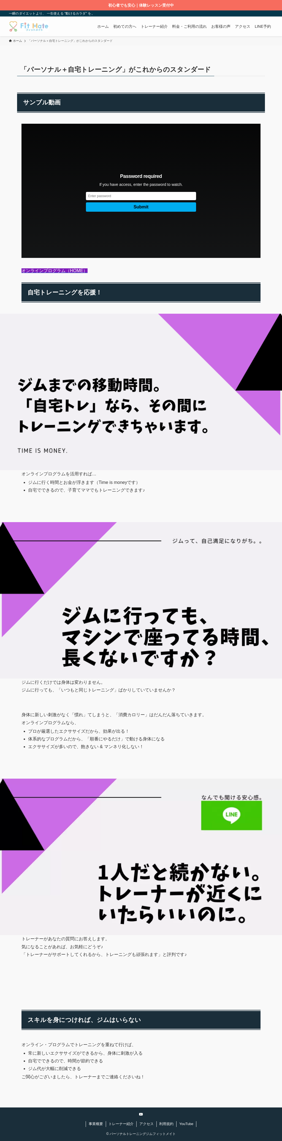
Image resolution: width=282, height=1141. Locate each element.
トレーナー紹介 (121, 1124)
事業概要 (96, 1124)
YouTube (186, 1124)
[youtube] (141, 1114)
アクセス (146, 1124)
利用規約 (166, 1124)
